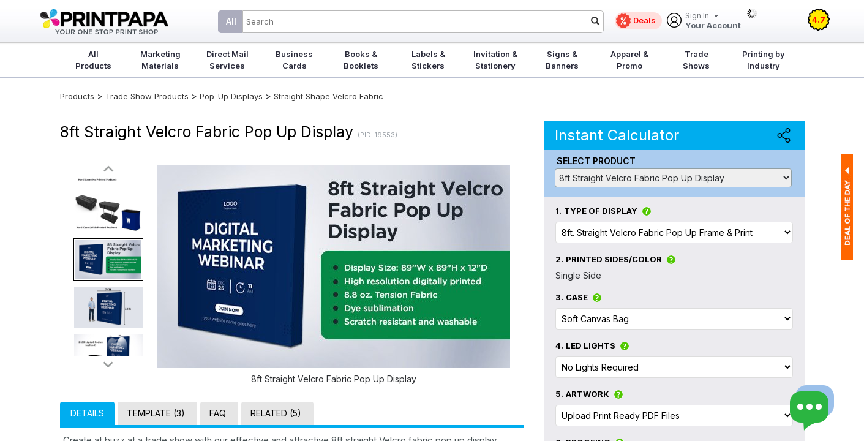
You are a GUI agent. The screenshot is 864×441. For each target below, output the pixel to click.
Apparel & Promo (629, 59)
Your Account (713, 21)
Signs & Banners (562, 59)
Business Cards (294, 59)
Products (77, 96)
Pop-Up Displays (231, 96)
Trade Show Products (147, 96)
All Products (93, 59)
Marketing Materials (160, 59)
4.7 (818, 19)
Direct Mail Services (227, 59)
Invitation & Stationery (495, 59)
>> (108, 364)
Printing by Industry (763, 59)
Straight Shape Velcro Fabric (328, 96)
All (231, 21)
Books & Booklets (361, 59)
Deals (644, 20)
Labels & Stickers (428, 59)
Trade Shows (696, 59)
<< (108, 169)
